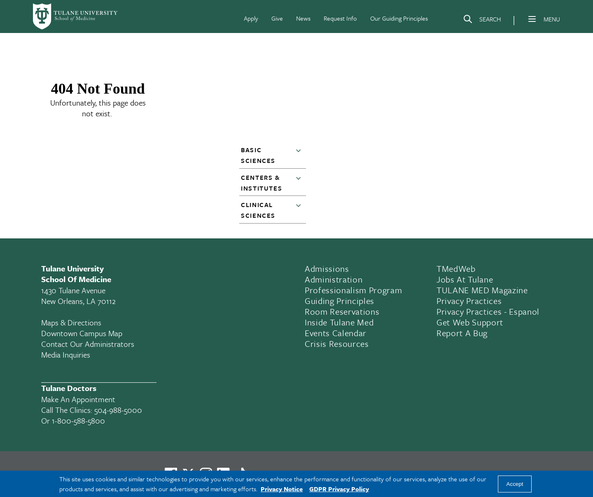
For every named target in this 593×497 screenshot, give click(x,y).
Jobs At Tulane (465, 279)
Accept (515, 484)
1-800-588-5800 (78, 420)
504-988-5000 (118, 409)
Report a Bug (462, 333)
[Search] (482, 20)
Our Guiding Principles (399, 18)
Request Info (340, 18)
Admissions (327, 268)
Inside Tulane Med (339, 322)
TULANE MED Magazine (482, 290)
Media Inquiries (65, 354)
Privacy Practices (469, 300)
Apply (251, 18)
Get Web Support (470, 322)
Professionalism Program (353, 290)
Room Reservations (342, 311)
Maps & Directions (71, 322)
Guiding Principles (339, 300)
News (303, 18)
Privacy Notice (282, 488)
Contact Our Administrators (87, 343)
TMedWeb (456, 268)
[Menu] (532, 19)
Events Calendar (336, 333)
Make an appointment (78, 399)
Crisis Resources (337, 343)
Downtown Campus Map (81, 333)
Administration (333, 279)
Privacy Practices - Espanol (488, 311)
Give (277, 18)
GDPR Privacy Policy (339, 488)
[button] (300, 155)
